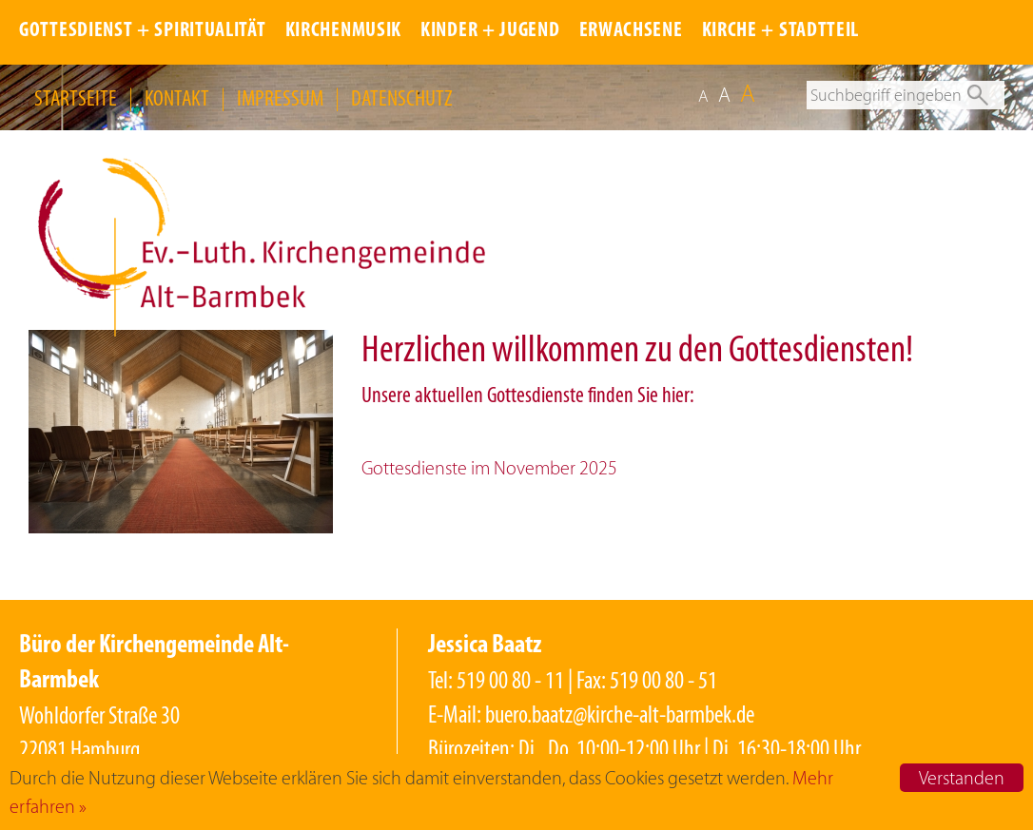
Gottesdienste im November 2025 (489, 467)
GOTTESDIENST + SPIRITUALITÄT (142, 31)
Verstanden (961, 777)
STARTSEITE (75, 98)
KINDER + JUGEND (490, 31)
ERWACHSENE (631, 31)
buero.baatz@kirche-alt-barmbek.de (619, 714)
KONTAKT (177, 98)
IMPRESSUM (280, 98)
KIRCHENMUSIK (343, 31)
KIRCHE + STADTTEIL (781, 31)
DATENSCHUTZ (402, 98)
